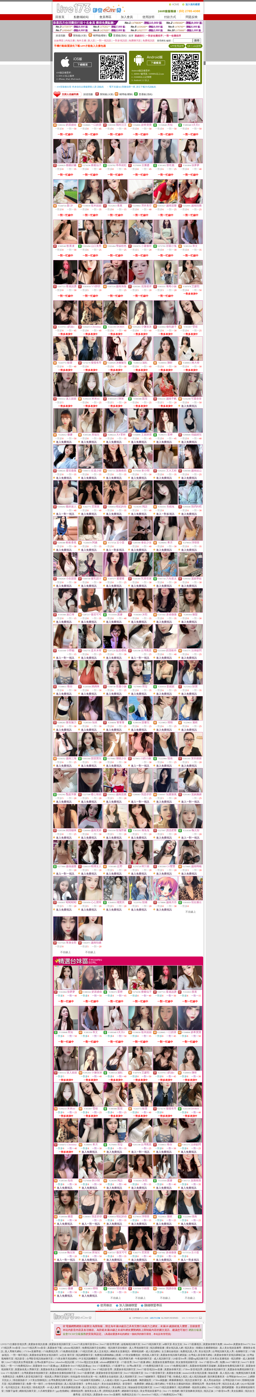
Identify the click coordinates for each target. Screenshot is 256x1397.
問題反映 (192, 17)
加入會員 (127, 17)
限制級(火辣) (80, 35)
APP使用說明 (177, 46)
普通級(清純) (120, 35)
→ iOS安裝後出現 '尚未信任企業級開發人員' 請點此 (79, 87)
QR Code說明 (194, 46)
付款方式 (170, 17)
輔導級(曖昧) (100, 35)
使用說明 (148, 17)
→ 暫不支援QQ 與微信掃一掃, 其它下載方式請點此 (131, 87)
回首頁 (59, 17)
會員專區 (105, 17)
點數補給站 (81, 17)
